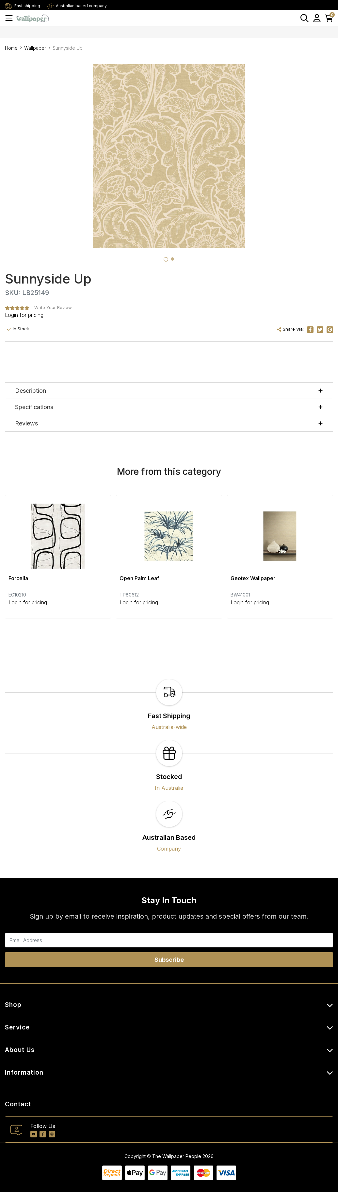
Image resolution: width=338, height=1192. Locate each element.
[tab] (166, 259)
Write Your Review (53, 307)
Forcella (18, 578)
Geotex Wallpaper (253, 578)
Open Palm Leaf (139, 578)
